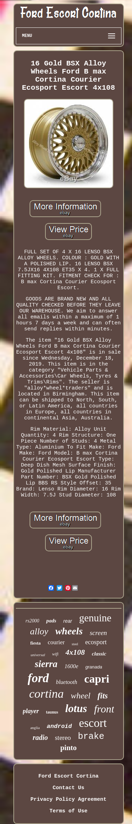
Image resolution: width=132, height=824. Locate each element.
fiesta (35, 643)
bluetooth (66, 682)
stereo (63, 737)
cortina (46, 693)
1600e (71, 666)
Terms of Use (68, 811)
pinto (68, 747)
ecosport (96, 642)
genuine (95, 617)
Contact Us (68, 788)
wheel (80, 695)
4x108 (75, 652)
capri (96, 678)
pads (51, 620)
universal (38, 655)
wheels (69, 631)
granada (93, 667)
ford (38, 678)
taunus (52, 712)
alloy (39, 631)
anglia (35, 727)
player (31, 711)
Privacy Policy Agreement (68, 800)
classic (99, 654)
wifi (55, 654)
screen (98, 632)
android (59, 726)
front (104, 709)
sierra (46, 664)
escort (93, 723)
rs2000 (32, 620)
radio (40, 737)
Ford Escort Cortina (68, 776)
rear (67, 621)
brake (91, 736)
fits (103, 695)
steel (75, 644)
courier (56, 642)
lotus (76, 708)
